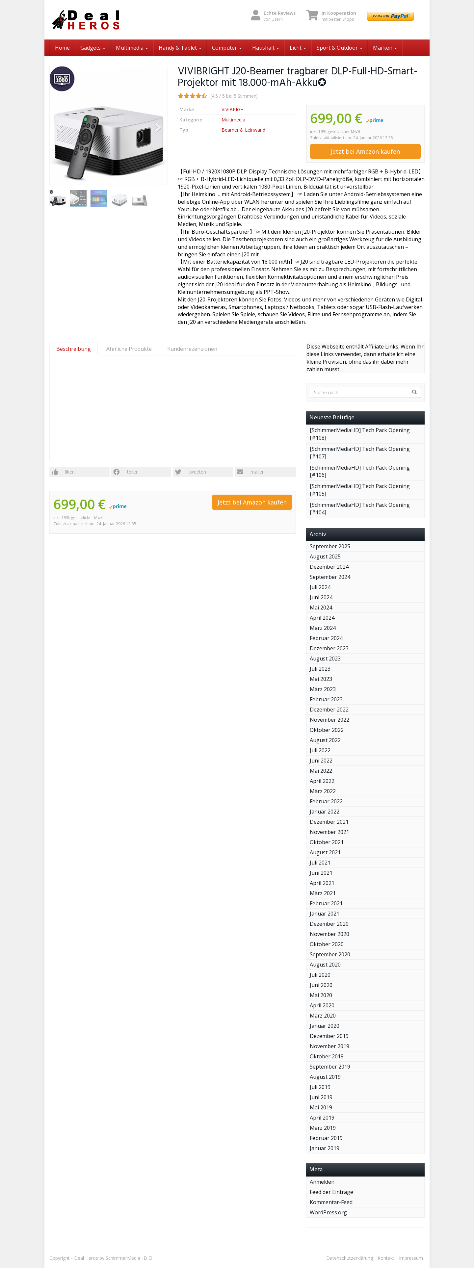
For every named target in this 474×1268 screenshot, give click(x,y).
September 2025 (330, 546)
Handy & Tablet (180, 47)
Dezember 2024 (329, 566)
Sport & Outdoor (339, 47)
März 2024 (323, 628)
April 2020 (322, 1005)
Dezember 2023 (329, 648)
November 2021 (329, 832)
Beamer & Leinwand (243, 130)
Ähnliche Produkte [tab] (129, 348)
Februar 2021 (326, 903)
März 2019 (323, 1127)
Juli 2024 (320, 587)
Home (62, 47)
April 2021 (322, 883)
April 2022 (322, 781)
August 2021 (325, 852)
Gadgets (92, 47)
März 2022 (323, 791)
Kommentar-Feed (331, 1202)
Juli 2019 (320, 1087)
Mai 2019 (321, 1107)
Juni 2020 (321, 985)
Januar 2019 (324, 1148)
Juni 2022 (321, 760)
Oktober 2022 (327, 730)
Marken (385, 47)
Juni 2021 (321, 872)
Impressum (411, 1258)
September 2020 (330, 954)
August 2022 (325, 740)
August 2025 (325, 556)
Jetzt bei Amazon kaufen (365, 151)
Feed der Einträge (331, 1192)
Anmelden (322, 1181)
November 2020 (329, 934)
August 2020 (325, 964)
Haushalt (265, 47)
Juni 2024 (321, 597)
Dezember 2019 (329, 1036)
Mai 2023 (321, 679)
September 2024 (330, 577)
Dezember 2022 (329, 709)
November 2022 (329, 719)
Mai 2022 (321, 770)
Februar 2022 (326, 801)
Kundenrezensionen (192, 348)
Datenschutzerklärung (349, 1258)
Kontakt (386, 1258)
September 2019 (330, 1066)
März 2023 (323, 689)
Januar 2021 (324, 913)
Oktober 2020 (327, 944)
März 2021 (323, 893)
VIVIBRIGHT (234, 109)
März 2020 (323, 1015)
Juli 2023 (320, 668)
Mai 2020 (321, 995)
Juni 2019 (321, 1097)
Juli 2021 (320, 862)
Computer (227, 47)
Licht (298, 47)
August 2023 (325, 658)
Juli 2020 (320, 974)
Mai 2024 (321, 607)
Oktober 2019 (327, 1056)
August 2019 (325, 1076)
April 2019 (322, 1117)
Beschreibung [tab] (73, 348)
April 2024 (322, 617)
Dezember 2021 (329, 821)
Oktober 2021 (327, 842)
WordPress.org (328, 1212)
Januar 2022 (324, 811)
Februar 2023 (326, 699)
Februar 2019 (326, 1138)
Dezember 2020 (329, 923)
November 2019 (329, 1046)
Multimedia (132, 47)
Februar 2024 (326, 638)
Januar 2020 (324, 1025)
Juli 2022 (320, 750)
